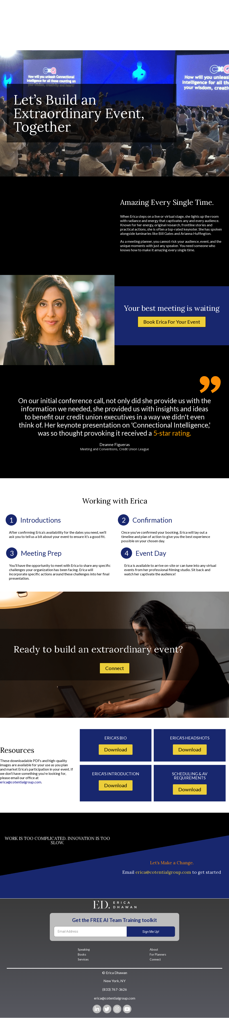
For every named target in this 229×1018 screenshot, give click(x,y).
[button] (172, 322)
